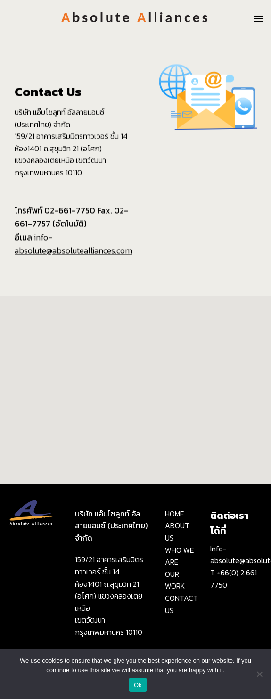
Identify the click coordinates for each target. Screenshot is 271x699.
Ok (138, 685)
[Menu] (258, 18)
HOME (174, 513)
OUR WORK (175, 580)
